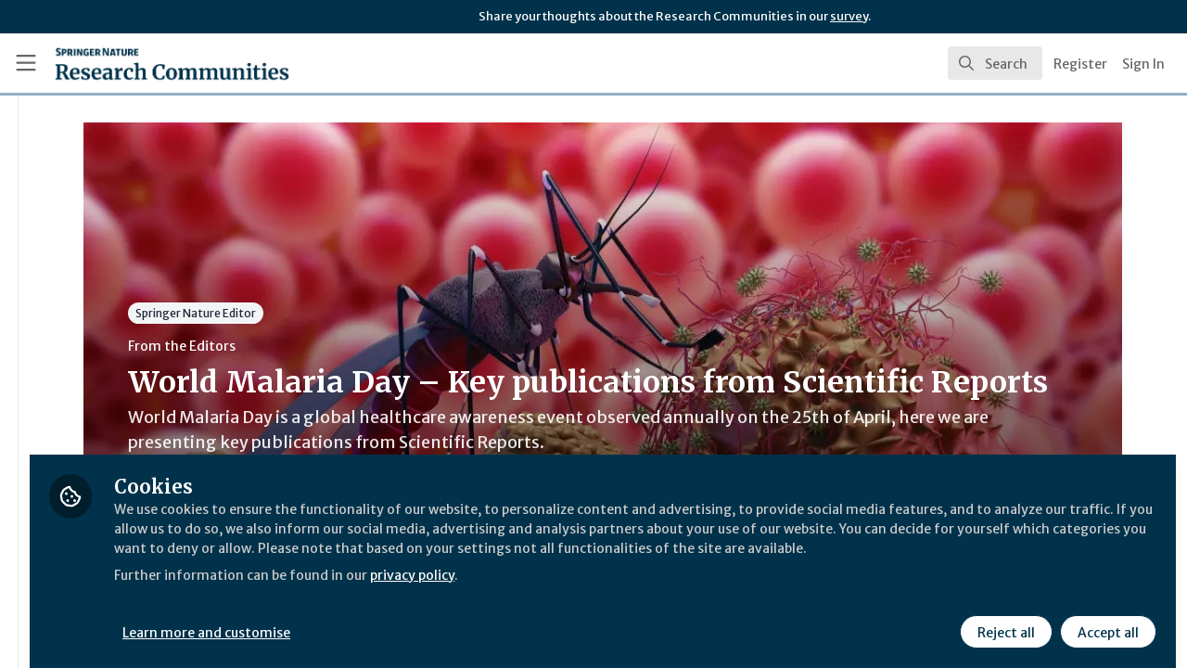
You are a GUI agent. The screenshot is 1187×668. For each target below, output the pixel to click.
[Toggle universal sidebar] (26, 63)
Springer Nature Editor (364, 313)
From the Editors (350, 346)
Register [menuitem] (1080, 64)
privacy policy (660, 582)
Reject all (1003, 618)
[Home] (145, 63)
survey (849, 16)
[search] (995, 63)
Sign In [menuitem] (1143, 64)
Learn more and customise (428, 618)
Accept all (1105, 618)
